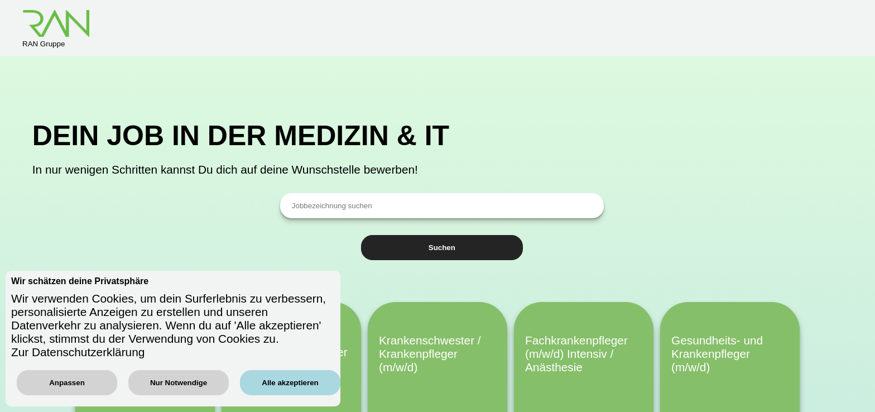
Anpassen (67, 383)
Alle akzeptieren (290, 383)
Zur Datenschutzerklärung (78, 352)
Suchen (442, 247)
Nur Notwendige (178, 383)
